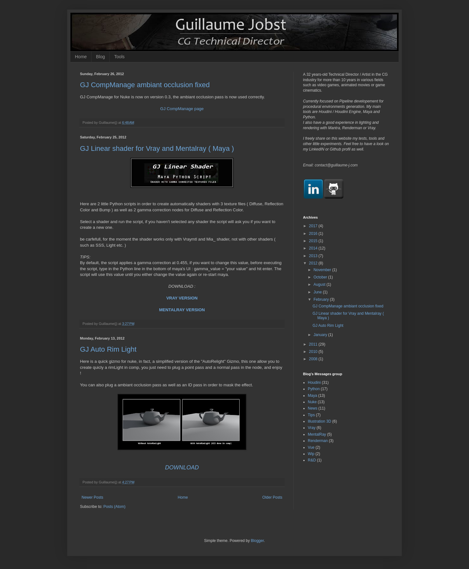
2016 (314, 233)
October (321, 277)
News (312, 408)
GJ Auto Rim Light (108, 349)
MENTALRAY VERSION (182, 309)
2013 (314, 256)
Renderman (318, 441)
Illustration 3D (319, 421)
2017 (314, 226)
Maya (312, 395)
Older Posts (272, 497)
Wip (311, 454)
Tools (119, 56)
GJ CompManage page (182, 108)
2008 (314, 359)
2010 (314, 351)
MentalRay (317, 434)
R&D (312, 460)
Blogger (257, 540)
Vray (311, 427)
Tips (311, 415)
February (322, 299)
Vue (311, 447)
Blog (100, 56)
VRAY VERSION (182, 298)
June (318, 292)
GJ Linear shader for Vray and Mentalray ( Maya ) (157, 148)
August (320, 284)
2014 (314, 248)
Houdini (314, 382)
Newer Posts (92, 497)
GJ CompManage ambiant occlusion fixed (145, 85)
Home (81, 56)
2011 (314, 344)
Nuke (312, 402)
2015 (314, 241)
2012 (314, 263)
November (323, 270)
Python (314, 389)
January (321, 335)
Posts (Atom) (114, 506)
